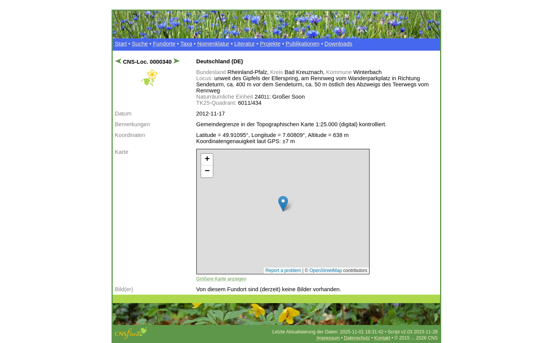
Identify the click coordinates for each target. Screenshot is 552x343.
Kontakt (382, 338)
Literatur (244, 44)
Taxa (186, 44)
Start (121, 44)
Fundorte (164, 44)
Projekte (270, 44)
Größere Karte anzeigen (221, 279)
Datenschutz (357, 338)
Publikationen (302, 44)
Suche (140, 44)
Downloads (339, 44)
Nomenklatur (213, 44)
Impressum (328, 338)
